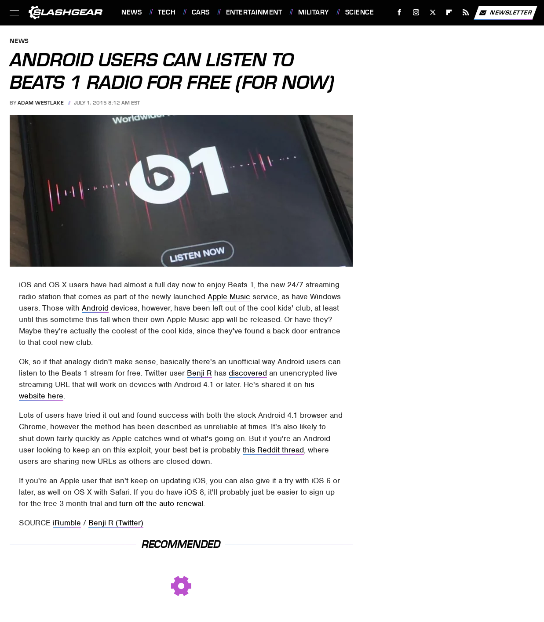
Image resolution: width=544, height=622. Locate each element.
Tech (166, 12)
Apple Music (229, 296)
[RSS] (466, 12)
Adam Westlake (41, 103)
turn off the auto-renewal (161, 503)
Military (313, 12)
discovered (248, 373)
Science (359, 12)
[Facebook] (399, 12)
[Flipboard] (449, 12)
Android (95, 308)
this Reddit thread (273, 450)
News (131, 12)
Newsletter (505, 13)
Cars (201, 12)
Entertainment (254, 12)
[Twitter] (432, 12)
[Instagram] (416, 12)
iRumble (67, 523)
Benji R (199, 373)
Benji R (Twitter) (115, 523)
